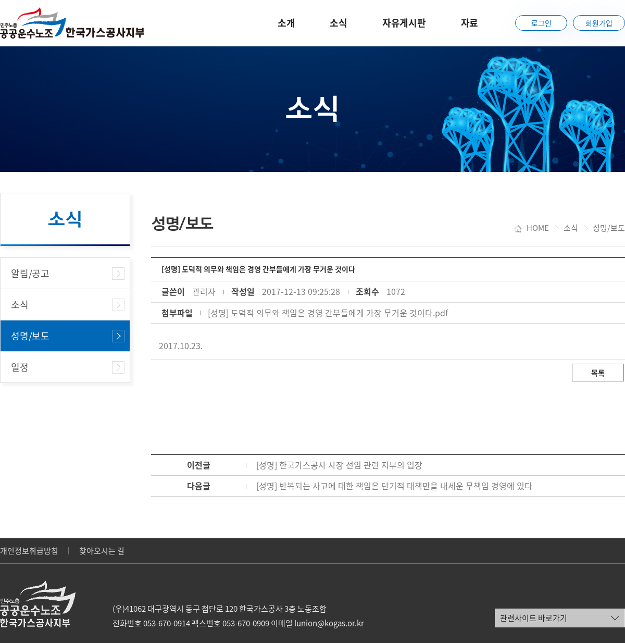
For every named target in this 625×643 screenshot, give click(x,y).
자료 (470, 23)
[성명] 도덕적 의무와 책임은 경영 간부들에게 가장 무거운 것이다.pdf (328, 312)
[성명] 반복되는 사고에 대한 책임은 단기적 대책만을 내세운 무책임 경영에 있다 (394, 485)
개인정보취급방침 (29, 551)
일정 (20, 367)
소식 (338, 23)
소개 (286, 23)
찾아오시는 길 (101, 551)
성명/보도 (30, 336)
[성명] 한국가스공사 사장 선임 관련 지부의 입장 (339, 465)
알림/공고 (30, 273)
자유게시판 (404, 23)
